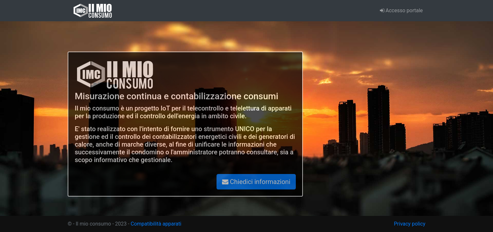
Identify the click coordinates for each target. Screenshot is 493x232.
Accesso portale (401, 10)
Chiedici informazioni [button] (256, 182)
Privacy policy (410, 224)
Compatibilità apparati (155, 224)
